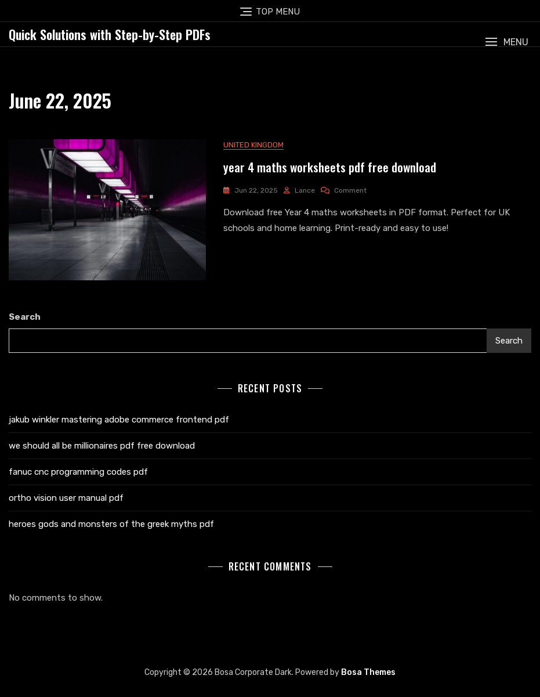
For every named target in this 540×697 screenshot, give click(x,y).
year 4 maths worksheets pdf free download (329, 167)
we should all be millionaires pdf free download (102, 445)
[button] (506, 42)
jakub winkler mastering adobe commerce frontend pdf (119, 419)
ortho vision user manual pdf (66, 498)
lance (305, 190)
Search (25, 317)
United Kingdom (253, 144)
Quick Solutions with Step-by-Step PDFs (110, 34)
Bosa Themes (368, 672)
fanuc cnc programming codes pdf (78, 472)
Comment (350, 190)
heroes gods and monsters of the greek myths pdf (111, 524)
